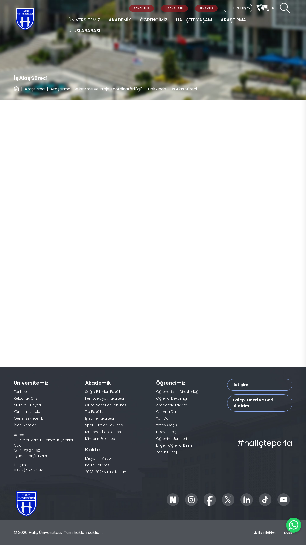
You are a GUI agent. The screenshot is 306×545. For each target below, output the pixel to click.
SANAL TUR (141, 8)
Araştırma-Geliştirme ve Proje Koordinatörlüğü (96, 89)
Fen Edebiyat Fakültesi (104, 398)
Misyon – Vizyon (99, 458)
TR (265, 8)
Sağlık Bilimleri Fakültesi (105, 391)
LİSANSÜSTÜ (174, 8)
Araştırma (35, 89)
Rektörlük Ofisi (26, 398)
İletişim (240, 385)
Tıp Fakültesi (95, 411)
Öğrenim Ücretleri (171, 438)
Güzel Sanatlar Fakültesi (106, 405)
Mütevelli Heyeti (27, 405)
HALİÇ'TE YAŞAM (194, 20)
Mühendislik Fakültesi (103, 431)
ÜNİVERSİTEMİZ (84, 20)
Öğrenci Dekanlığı (171, 398)
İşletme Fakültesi (99, 418)
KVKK (288, 532)
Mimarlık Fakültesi (100, 438)
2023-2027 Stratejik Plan (105, 471)
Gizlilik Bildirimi (264, 532)
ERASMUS (206, 8)
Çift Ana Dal (166, 411)
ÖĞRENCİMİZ (153, 20)
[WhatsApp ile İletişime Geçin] (293, 525)
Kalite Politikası (97, 465)
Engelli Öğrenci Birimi (174, 445)
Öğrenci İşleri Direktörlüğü (178, 391)
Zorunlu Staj (166, 452)
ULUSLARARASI (84, 30)
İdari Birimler (25, 425)
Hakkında (157, 89)
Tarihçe (20, 391)
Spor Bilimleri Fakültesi (104, 425)
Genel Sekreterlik (28, 418)
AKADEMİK (120, 20)
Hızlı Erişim (238, 8)
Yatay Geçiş (166, 425)
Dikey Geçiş (166, 431)
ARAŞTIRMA (233, 20)
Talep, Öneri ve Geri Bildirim (252, 403)
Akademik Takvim (171, 405)
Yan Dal (162, 418)
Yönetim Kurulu (27, 411)
